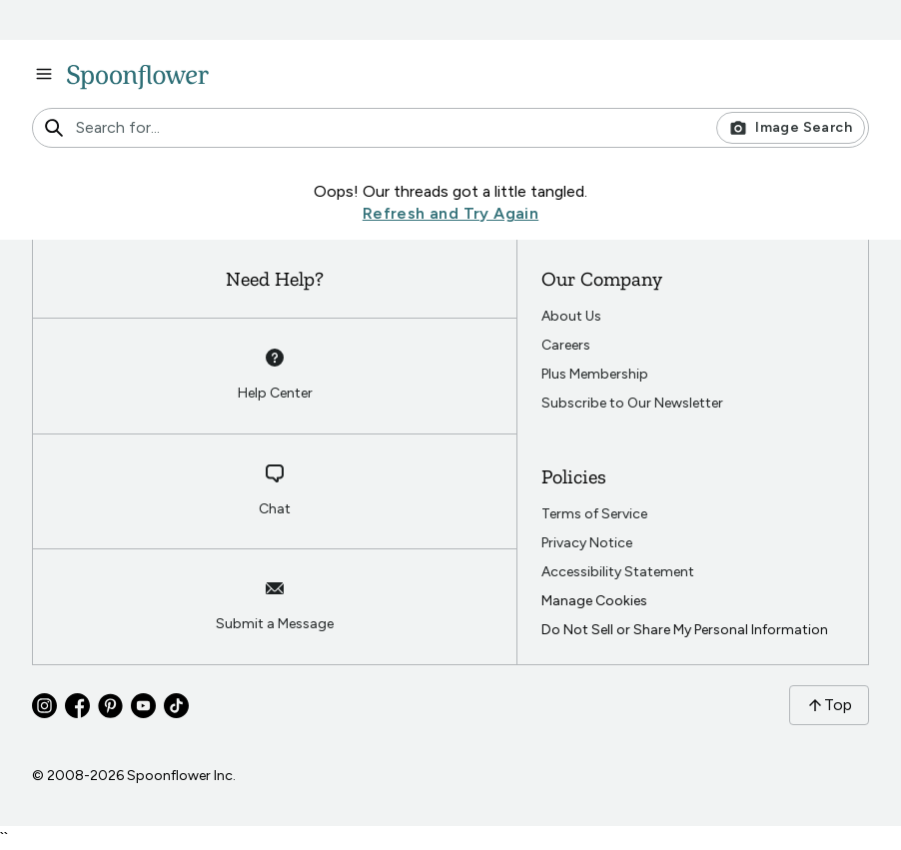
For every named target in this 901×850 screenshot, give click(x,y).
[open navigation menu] (44, 74)
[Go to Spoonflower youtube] (143, 705)
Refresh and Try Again (450, 213)
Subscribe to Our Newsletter (632, 403)
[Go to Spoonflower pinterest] (110, 705)
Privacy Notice (586, 542)
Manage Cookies (594, 600)
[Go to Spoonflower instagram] (44, 705)
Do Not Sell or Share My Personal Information (684, 629)
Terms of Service (594, 513)
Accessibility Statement (617, 571)
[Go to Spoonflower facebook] (77, 705)
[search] (54, 128)
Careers (565, 345)
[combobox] (450, 128)
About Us (571, 316)
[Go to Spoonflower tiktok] (176, 705)
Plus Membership (594, 374)
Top (829, 704)
